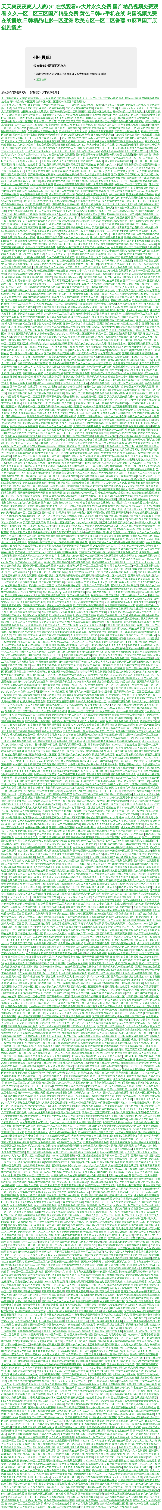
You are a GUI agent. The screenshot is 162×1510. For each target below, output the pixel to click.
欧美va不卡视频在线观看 (70, 1407)
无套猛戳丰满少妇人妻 (117, 602)
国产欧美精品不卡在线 (77, 373)
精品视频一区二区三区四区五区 (94, 688)
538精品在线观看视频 (22, 685)
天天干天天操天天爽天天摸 (58, 784)
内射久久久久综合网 (115, 416)
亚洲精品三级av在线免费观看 (113, 658)
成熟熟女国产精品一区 (51, 489)
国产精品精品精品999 (104, 1278)
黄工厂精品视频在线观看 (26, 731)
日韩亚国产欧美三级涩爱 (106, 1318)
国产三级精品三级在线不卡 (46, 1278)
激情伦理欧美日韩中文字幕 (107, 370)
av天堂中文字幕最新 (84, 847)
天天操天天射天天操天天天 (133, 108)
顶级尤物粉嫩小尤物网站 (140, 194)
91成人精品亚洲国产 (47, 549)
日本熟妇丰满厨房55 (101, 134)
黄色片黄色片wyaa (69, 502)
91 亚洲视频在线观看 (77, 1076)
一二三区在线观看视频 (22, 930)
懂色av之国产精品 (51, 731)
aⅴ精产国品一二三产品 (105, 1029)
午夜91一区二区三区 (29, 890)
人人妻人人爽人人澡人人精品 (141, 1152)
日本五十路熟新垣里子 (125, 830)
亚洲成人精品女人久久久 (88, 784)
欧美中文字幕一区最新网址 (54, 1241)
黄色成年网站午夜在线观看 (20, 791)
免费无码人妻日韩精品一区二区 (124, 1125)
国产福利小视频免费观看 (118, 1500)
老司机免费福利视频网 (88, 1106)
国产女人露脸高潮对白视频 (119, 459)
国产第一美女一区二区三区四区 (83, 267)
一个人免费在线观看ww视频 (124, 990)
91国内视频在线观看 (138, 284)
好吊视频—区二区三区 (17, 711)
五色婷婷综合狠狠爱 (101, 1192)
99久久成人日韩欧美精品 (68, 423)
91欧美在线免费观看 (135, 1281)
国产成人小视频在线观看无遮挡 (118, 572)
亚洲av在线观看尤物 (90, 1397)
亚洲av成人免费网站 (74, 376)
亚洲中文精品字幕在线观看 (69, 184)
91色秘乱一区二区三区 (69, 1410)
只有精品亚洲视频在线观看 (50, 595)
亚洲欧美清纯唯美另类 (50, 134)
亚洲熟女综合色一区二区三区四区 (55, 469)
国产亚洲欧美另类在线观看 (77, 545)
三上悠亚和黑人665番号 (41, 525)
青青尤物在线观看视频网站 (104, 1062)
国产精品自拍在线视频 (51, 582)
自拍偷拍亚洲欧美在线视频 (33, 1361)
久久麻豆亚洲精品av (47, 439)
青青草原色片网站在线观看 (117, 260)
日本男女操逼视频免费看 (95, 681)
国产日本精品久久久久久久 (127, 423)
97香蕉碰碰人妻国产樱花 (109, 781)
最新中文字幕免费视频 (22, 383)
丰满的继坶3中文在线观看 (56, 181)
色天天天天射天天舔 (126, 1052)
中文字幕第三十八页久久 (34, 1122)
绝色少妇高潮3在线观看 (138, 492)
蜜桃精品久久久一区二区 (130, 1420)
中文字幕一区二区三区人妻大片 (83, 1354)
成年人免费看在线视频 (14, 787)
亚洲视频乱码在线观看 (132, 453)
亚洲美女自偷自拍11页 (99, 549)
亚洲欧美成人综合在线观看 (133, 1470)
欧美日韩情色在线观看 (99, 559)
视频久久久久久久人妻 (49, 1371)
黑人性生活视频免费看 (37, 923)
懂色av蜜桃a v (76, 330)
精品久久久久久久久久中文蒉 (90, 343)
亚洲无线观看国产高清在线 (80, 164)
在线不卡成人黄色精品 (73, 234)
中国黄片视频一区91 (47, 234)
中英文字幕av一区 (131, 837)
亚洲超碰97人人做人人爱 (73, 131)
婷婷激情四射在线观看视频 (82, 1347)
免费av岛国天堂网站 (32, 1334)
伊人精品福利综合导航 (76, 134)
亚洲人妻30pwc (77, 529)
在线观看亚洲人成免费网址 (118, 555)
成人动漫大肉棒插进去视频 (35, 811)
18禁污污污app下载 (86, 353)
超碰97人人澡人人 (22, 366)
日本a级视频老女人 (23, 1480)
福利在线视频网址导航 (146, 204)
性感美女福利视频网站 (140, 254)
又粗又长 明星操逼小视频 (24, 966)
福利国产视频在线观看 (112, 1497)
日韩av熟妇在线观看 (142, 658)
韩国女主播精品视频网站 (29, 840)
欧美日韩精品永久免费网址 (107, 655)
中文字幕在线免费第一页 (34, 194)
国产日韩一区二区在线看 (111, 1026)
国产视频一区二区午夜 (59, 293)
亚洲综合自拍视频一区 (101, 287)
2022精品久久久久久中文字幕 (109, 545)
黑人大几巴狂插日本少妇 (101, 529)
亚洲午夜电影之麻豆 (147, 1086)
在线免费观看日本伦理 (17, 754)
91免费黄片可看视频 (104, 880)
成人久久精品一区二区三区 (108, 804)
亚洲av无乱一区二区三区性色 (131, 1159)
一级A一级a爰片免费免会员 (62, 1311)
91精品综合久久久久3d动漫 (105, 479)
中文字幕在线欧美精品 (146, 933)
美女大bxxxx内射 (34, 1069)
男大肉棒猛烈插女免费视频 (86, 996)
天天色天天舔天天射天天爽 (54, 622)
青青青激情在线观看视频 (26, 1139)
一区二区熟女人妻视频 (22, 307)
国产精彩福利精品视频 (54, 1139)
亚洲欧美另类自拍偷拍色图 (113, 535)
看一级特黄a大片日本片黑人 (128, 111)
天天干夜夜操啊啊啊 (74, 1188)
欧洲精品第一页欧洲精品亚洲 (138, 386)
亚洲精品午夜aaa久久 (53, 920)
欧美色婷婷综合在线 (29, 1331)
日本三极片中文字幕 (84, 903)
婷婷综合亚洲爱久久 (116, 519)
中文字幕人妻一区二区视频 (53, 453)
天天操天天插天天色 (39, 1275)
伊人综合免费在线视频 (78, 1016)
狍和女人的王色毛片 (137, 883)
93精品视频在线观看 (56, 330)
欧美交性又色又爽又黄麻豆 (119, 297)
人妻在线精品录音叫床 (136, 1245)
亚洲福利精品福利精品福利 (137, 353)
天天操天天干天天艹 (60, 1178)
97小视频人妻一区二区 (40, 191)
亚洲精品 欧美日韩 (15, 277)
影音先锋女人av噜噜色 (140, 645)
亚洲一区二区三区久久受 (39, 1261)
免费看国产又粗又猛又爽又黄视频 (131, 579)
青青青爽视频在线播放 (85, 293)
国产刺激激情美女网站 (27, 618)
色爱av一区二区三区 (100, 366)
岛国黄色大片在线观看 (90, 446)
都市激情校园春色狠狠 (56, 310)
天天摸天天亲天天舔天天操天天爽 (65, 1013)
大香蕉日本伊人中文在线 (49, 757)
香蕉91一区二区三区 (79, 1470)
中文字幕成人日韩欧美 (38, 953)
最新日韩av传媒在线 (137, 1503)
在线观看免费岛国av (16, 585)
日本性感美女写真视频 (111, 1347)
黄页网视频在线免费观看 (48, 376)
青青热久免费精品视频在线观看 (78, 930)
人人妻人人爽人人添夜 (91, 625)
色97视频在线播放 (100, 936)
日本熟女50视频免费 (98, 158)
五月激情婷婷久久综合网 (84, 310)
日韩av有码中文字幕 (127, 814)
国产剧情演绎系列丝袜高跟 (117, 1043)
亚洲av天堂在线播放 (79, 814)
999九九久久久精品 (23, 502)
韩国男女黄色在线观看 (30, 327)
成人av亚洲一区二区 (89, 1387)
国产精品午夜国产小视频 (21, 946)
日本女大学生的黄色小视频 (94, 174)
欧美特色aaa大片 (71, 463)
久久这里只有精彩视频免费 (96, 1444)
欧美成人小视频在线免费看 (70, 300)
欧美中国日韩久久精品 (69, 741)
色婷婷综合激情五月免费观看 (31, 903)
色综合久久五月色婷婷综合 (86, 1241)
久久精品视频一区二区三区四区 (136, 1139)
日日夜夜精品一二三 (45, 1003)
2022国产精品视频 (97, 608)
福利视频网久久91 (76, 691)
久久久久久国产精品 (31, 1470)
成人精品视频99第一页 (51, 940)
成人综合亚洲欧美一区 (61, 194)
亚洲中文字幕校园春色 (147, 767)
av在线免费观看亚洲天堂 (131, 1182)
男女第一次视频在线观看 (47, 274)
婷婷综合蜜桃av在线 (112, 151)
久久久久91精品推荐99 (61, 1039)
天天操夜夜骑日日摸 (76, 1417)
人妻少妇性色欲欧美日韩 (77, 791)
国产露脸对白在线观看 (117, 986)
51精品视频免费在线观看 (15, 867)
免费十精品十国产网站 (94, 1172)
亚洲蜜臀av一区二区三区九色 (33, 1175)
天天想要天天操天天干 (27, 161)
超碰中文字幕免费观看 (46, 141)
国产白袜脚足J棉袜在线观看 (90, 1430)
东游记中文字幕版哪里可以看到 (22, 436)
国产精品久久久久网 (103, 874)
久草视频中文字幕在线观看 (43, 131)
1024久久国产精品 (138, 221)
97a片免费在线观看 (30, 592)
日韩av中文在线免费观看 (60, 260)
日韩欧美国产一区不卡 (90, 161)
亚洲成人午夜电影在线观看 (101, 678)
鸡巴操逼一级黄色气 (96, 330)
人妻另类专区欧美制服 (54, 1102)
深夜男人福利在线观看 (61, 827)
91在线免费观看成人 (56, 638)
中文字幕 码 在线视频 (95, 1338)
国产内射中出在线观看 (37, 721)
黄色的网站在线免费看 (47, 864)
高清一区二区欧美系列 (119, 751)
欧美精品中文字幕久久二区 (62, 602)
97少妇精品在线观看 (12, 1493)
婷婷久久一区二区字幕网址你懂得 (39, 1460)
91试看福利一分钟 (120, 466)
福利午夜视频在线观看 (79, 360)
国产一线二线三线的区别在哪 (94, 390)
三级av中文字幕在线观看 (86, 482)
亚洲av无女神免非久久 (37, 1106)
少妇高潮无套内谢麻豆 (56, 124)
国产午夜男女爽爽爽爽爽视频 (36, 118)
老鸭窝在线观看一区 (67, 668)
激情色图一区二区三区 (44, 754)
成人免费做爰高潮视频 (146, 1195)
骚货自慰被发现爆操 (52, 887)
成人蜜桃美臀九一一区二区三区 (50, 1052)
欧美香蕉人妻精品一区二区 (16, 1447)
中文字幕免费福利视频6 (141, 187)
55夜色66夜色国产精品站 (83, 1102)
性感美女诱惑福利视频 (117, 1208)
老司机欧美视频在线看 (68, 585)
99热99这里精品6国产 (133, 479)
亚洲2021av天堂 (132, 323)
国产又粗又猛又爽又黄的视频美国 (88, 350)
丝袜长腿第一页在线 (46, 744)
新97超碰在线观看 (22, 320)
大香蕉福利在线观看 (74, 830)
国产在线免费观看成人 (123, 774)
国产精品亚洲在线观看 (86, 767)
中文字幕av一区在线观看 (74, 1096)
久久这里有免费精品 (12, 1178)
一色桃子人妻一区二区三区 (98, 1215)
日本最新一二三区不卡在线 (16, 380)
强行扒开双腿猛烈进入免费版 (28, 260)
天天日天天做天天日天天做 (138, 562)
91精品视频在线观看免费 (111, 1162)
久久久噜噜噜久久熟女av (107, 1069)
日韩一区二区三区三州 (138, 201)
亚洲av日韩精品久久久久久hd (130, 277)
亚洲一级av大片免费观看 (41, 1407)
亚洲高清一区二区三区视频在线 (51, 1225)
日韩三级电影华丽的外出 (72, 661)
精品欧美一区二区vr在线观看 (110, 575)
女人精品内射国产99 (76, 1072)
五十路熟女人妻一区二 (88, 257)
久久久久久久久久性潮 (62, 1122)
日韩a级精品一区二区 (105, 1212)
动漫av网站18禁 (111, 257)
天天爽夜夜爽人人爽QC (47, 138)
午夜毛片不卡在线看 (79, 1331)
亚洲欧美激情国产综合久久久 (118, 522)
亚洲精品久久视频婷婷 (35, 615)
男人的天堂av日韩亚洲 (112, 668)
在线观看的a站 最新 (26, 453)
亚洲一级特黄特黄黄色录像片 (105, 1321)
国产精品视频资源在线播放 (103, 1046)
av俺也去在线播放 (114, 105)
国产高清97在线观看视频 (82, 648)
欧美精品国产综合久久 (52, 360)
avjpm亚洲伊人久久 (28, 360)
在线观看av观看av (80, 622)
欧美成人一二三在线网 (66, 105)
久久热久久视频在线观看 (77, 1467)
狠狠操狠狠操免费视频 (66, 1238)
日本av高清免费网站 (47, 718)
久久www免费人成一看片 (48, 409)
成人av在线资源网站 (108, 827)
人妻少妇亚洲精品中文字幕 (91, 612)
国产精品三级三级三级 (146, 1473)
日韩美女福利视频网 (117, 801)
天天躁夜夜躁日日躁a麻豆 (33, 224)
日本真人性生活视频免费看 (60, 688)
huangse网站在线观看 (112, 1152)
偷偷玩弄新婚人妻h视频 (98, 532)
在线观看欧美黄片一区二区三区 (80, 264)
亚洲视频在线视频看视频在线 (141, 429)
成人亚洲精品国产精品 (122, 1086)
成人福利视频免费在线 (75, 1062)
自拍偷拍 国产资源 (66, 1493)
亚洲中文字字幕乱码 (25, 1046)
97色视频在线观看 (99, 383)
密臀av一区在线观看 (121, 960)
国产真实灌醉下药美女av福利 (49, 486)
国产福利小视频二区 (119, 350)
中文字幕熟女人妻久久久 (144, 695)
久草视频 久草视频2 (126, 787)
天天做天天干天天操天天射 (138, 1178)
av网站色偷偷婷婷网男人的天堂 (42, 207)
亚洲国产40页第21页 (136, 151)
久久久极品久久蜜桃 (56, 1069)
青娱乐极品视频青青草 (61, 363)
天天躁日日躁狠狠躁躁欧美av (23, 217)
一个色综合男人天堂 (26, 837)
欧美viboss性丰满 (136, 638)
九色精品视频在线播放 (44, 290)
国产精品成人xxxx (97, 376)
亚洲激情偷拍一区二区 (75, 936)
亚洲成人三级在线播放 (56, 893)
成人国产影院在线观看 (123, 1407)
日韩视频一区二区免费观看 (81, 400)
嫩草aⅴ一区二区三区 (24, 1125)
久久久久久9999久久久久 (24, 940)
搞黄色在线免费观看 (118, 1285)
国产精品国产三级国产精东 (88, 850)
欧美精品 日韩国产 (70, 718)
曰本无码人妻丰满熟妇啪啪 (144, 171)
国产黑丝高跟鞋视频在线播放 (127, 976)
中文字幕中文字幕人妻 (30, 1314)
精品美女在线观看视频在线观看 (126, 608)
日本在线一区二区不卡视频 (134, 114)
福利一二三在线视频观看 (98, 588)
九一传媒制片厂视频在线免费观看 (114, 409)
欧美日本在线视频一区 (99, 592)
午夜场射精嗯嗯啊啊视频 (68, 1145)
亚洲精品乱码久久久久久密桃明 (59, 161)
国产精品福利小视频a (24, 134)
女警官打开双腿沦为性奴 (70, 532)
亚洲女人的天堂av (51, 618)
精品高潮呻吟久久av (42, 1391)
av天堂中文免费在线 (86, 443)
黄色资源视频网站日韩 (71, 1463)
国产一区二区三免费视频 (70, 433)
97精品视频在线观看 (116, 1440)
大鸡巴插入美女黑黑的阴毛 (110, 910)
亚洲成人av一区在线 (140, 506)
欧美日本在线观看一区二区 (46, 983)
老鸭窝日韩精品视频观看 (142, 1009)
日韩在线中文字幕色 (139, 1258)
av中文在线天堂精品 (89, 1036)
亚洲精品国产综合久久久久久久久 (107, 645)
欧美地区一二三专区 (105, 108)
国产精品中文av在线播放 (29, 562)
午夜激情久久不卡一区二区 (113, 181)
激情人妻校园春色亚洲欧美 (51, 307)
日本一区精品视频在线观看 (20, 1371)
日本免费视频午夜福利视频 (43, 787)
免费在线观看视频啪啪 (147, 555)
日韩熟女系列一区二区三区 (103, 1450)
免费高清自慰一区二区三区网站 (72, 340)
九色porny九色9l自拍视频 (74, 479)
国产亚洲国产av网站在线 (53, 1115)
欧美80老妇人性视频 (39, 1490)
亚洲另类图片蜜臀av (95, 1304)
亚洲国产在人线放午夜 (111, 598)
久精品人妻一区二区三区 (127, 1205)
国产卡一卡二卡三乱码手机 (27, 1172)
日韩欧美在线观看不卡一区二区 (22, 181)
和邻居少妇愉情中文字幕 (29, 993)
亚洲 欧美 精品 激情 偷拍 (66, 171)
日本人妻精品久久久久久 (146, 748)
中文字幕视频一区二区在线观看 (128, 247)
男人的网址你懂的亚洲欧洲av (111, 506)
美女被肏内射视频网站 (32, 317)
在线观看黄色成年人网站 (21, 237)
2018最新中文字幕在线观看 (127, 502)
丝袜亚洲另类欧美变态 (112, 240)
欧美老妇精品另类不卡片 (77, 983)
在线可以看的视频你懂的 (130, 754)
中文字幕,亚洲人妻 (70, 439)
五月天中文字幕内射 (118, 1437)
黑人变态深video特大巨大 (82, 844)
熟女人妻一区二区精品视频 (72, 1182)
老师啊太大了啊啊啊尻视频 (121, 476)
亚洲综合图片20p (120, 274)
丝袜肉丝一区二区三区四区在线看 (24, 1503)
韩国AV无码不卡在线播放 (121, 708)
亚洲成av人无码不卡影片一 (109, 1483)
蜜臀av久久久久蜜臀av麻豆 (97, 1079)
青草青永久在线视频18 (74, 287)
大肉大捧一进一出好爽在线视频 (49, 572)
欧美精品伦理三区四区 (27, 187)
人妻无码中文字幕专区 (100, 138)
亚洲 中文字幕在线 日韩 (139, 393)
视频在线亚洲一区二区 (112, 310)
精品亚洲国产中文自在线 (83, 535)
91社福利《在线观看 (97, 1341)
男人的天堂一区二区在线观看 (128, 811)
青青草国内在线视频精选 (114, 244)
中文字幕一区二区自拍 (132, 1016)
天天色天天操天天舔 (55, 648)
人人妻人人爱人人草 (115, 1251)
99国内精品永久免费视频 (24, 426)
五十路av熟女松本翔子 (130, 303)
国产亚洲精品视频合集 (114, 1106)
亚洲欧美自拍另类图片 (14, 1149)
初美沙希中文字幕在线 (114, 403)
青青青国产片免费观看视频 (69, 380)
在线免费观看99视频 (64, 416)
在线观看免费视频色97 (98, 714)
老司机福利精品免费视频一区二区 (68, 645)
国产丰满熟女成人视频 (83, 658)
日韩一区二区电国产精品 (79, 436)
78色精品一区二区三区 (66, 708)
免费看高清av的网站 (52, 197)
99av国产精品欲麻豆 (23, 764)
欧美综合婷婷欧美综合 (39, 416)
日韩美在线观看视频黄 (139, 148)
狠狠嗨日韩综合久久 (18, 290)
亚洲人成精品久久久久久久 (78, 1119)
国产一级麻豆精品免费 (141, 489)
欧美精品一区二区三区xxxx (30, 552)
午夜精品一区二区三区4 (70, 247)
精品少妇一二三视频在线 (79, 393)
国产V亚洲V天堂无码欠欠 (125, 174)
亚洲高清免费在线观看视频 (117, 870)
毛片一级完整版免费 (97, 466)
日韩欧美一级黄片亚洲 (79, 512)
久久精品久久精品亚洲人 (58, 168)
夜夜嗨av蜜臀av (74, 582)
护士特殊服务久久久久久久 (96, 579)
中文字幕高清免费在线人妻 (120, 605)
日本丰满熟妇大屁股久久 (138, 844)
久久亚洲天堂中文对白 (38, 171)
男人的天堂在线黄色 (39, 1159)
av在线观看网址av (27, 419)
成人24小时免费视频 (138, 240)
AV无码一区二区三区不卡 (80, 333)
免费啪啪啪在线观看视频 (79, 575)
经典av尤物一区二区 (85, 492)
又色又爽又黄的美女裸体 (121, 396)
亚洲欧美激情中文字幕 (87, 1066)
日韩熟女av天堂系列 (42, 956)
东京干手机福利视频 (45, 1079)
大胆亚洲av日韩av (83, 1082)
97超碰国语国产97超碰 (93, 1195)
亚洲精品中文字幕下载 (115, 1487)
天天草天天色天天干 (69, 1079)
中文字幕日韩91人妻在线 (42, 433)
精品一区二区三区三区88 (106, 791)
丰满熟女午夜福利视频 (121, 439)
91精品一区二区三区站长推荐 (27, 1271)
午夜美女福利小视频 (36, 827)
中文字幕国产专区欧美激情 (86, 993)
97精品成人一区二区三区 (55, 1009)
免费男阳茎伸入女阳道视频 (136, 307)
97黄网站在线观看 (148, 864)
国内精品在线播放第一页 (19, 264)
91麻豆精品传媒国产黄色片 (113, 1102)
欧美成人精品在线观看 (53, 1212)
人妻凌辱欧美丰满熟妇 (68, 956)
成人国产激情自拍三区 (17, 323)
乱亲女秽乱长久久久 (130, 764)
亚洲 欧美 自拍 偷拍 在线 (22, 781)
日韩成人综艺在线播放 (35, 201)
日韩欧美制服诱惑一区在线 (97, 121)
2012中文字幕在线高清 (32, 1258)
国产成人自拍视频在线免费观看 (43, 1265)
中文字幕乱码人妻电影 (93, 214)
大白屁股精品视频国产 (99, 830)
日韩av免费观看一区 (51, 1029)
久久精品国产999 (123, 134)
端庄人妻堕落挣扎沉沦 (143, 1039)
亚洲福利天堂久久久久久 (15, 771)
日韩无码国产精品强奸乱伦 (94, 552)
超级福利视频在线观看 (27, 1009)
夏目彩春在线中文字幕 (88, 201)
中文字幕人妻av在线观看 (97, 1367)
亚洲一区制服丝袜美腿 (20, 678)
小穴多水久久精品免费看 (21, 1208)
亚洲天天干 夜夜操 (91, 171)
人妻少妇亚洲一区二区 (17, 1344)
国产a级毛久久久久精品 (62, 801)
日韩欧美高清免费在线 (14, 433)
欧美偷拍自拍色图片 (36, 1132)
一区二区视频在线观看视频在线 (98, 807)
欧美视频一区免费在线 (22, 469)
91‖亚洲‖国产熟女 (103, 1052)
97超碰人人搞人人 (146, 522)
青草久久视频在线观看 (126, 665)
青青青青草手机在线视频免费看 (97, 671)
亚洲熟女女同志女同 (45, 588)
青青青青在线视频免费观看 (22, 1115)
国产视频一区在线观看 (40, 174)
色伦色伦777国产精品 (13, 1152)
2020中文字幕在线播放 (95, 439)
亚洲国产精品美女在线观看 (20, 439)
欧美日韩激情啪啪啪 (129, 164)
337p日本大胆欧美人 (12, 860)
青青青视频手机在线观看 (26, 1291)
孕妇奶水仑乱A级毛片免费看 (92, 194)
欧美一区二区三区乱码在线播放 (22, 1082)
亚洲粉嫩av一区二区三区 (15, 1198)
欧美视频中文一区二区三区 (49, 1420)
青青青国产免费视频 (130, 227)
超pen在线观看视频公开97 (133, 1271)
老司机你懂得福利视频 (92, 950)
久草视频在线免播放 (16, 230)
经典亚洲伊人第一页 (143, 718)
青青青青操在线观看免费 (59, 1430)
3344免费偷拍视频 (74, 1089)
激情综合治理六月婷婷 (27, 814)
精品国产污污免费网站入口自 (107, 472)
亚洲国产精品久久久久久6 (39, 1043)
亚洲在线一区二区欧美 (136, 847)
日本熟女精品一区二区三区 (78, 618)
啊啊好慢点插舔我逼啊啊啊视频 (110, 512)
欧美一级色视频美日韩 (111, 1049)
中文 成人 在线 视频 (136, 817)
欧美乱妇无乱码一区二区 (19, 138)
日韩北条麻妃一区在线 (73, 141)
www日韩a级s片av (86, 827)
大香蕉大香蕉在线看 (97, 433)
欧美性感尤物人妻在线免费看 (116, 767)
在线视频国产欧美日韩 (51, 777)
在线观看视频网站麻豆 (124, 406)
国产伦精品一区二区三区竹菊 (122, 1003)
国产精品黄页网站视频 (103, 340)
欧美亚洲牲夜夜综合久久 (116, 1387)
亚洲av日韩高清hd (25, 250)
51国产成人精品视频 (71, 449)
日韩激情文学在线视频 (99, 1434)
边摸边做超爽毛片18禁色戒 (20, 270)
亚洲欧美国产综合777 (93, 463)
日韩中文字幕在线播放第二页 (129, 956)
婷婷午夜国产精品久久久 (140, 1162)
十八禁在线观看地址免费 (143, 512)
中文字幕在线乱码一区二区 (126, 158)
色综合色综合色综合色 (139, 545)
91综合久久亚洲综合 (139, 456)
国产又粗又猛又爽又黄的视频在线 (48, 230)
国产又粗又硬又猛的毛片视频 (56, 1066)
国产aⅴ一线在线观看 (47, 383)
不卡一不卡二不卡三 (45, 121)
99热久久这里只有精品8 (20, 463)
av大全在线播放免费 (21, 1205)
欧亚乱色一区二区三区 (129, 1185)
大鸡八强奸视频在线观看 (134, 1298)
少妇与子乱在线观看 (126, 963)
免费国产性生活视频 (134, 230)
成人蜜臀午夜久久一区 (102, 1072)
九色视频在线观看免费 (141, 1106)
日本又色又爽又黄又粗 (48, 1248)
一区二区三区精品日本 (96, 565)
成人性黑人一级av (32, 917)
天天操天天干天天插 (12, 1023)
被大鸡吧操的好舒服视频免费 (71, 542)
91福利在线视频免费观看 (73, 973)
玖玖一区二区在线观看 (40, 579)
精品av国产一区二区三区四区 (52, 250)
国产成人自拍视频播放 (94, 1175)
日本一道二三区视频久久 (61, 522)
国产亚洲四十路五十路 (99, 691)
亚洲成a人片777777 (52, 303)
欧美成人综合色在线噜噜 (65, 297)
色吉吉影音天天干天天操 (131, 1278)
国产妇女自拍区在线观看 (79, 108)
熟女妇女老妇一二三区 (102, 731)
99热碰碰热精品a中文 (129, 741)
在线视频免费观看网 (61, 343)
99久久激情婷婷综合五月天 (38, 221)
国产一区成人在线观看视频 (54, 1026)
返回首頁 (41, 79)
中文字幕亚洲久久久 (80, 999)
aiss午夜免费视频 (89, 668)
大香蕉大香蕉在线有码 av (82, 764)
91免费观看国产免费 (117, 695)
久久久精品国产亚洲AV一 (36, 346)
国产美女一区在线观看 (127, 131)
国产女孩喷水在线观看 (111, 443)
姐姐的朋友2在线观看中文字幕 (125, 1135)
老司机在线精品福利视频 (36, 297)
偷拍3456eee (137, 191)
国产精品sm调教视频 (113, 993)
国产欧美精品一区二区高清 (65, 111)
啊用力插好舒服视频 (60, 1033)
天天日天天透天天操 (63, 151)
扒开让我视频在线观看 (85, 168)
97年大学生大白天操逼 (49, 791)
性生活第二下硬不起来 (108, 1328)
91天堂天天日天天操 (16, 1357)
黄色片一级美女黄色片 (100, 207)
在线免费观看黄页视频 (14, 698)
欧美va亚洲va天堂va (74, 211)
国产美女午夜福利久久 (74, 1374)
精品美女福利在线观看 (61, 154)
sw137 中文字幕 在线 (130, 373)
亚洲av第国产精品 (136, 105)
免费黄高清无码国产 (49, 1046)
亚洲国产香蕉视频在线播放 (66, 811)
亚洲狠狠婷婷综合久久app (66, 1165)
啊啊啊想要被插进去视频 (60, 396)
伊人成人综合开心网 (36, 645)
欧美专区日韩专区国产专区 (16, 486)
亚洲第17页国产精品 (81, 124)
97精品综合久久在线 (39, 1288)
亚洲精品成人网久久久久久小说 (30, 555)
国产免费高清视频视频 (22, 158)
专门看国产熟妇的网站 (130, 1082)
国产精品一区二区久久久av (123, 1338)
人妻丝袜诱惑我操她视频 (144, 784)
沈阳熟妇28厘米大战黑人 (35, 111)
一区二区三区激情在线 (146, 565)
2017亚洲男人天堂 (68, 950)
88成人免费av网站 (11, 1401)
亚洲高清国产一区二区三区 (22, 1497)
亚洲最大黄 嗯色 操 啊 (126, 1222)
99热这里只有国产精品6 (28, 598)
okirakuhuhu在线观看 (137, 310)
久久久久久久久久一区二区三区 (94, 363)
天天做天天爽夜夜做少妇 (145, 1285)
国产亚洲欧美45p (136, 728)
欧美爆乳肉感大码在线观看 (127, 628)
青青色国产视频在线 (101, 1222)
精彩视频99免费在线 (108, 346)
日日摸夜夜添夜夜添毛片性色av (55, 148)
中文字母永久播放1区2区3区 (89, 1125)
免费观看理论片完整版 (125, 366)
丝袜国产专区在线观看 (75, 857)
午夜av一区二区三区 (111, 293)
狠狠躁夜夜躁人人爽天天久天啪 (114, 1099)
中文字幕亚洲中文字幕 (99, 141)
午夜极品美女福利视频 (129, 529)
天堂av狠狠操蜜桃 (15, 655)
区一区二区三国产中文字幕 (26, 303)
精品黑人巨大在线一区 (144, 612)
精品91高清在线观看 (84, 1033)
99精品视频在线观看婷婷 (138, 655)
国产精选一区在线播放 (67, 128)
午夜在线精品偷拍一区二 (70, 678)
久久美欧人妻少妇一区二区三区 (74, 880)
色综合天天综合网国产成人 (86, 1009)
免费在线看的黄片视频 (100, 131)
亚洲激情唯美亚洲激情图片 (113, 489)
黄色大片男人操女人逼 (31, 254)
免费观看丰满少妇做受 (114, 221)
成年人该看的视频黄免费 (51, 734)
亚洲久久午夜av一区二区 (79, 280)
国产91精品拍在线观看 (78, 197)
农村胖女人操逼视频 (111, 168)
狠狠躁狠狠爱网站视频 (84, 598)
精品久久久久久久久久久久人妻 (59, 217)
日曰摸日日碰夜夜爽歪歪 (97, 1059)
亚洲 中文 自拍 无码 (58, 459)
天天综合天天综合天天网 (74, 383)
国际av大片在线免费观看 (48, 264)
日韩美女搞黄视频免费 (83, 1056)
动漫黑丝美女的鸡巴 (105, 436)
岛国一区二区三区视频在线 (40, 247)
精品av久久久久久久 (134, 370)
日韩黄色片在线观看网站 (24, 545)
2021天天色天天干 (50, 1185)
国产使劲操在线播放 (127, 1072)
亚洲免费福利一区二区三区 (119, 446)
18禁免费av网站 (45, 1427)
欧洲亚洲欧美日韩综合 (130, 340)
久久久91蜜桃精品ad (113, 1275)
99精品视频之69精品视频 (113, 356)
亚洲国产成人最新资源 (126, 688)
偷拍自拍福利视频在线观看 (137, 840)
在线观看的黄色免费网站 (94, 1288)
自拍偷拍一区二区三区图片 (44, 1006)
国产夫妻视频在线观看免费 (59, 353)
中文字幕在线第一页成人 (19, 704)
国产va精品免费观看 (50, 211)
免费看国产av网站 (81, 1225)
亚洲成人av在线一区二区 (65, 1288)
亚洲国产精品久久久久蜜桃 (48, 267)
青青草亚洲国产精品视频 (22, 333)
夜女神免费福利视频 (58, 1109)
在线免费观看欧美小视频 (21, 880)
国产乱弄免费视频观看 (75, 114)
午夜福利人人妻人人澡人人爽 (127, 936)
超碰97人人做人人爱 (12, 1155)
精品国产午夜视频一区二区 (112, 615)
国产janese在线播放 (123, 1023)
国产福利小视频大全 (137, 1404)
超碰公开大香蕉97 (121, 300)
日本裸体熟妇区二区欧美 (82, 1162)
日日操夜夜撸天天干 (90, 877)
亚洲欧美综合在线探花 (93, 1507)
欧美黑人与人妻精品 (79, 307)
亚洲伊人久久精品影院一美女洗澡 (103, 509)
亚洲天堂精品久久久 (66, 1357)
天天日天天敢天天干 (56, 254)
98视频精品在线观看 (120, 154)
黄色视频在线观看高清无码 (22, 227)
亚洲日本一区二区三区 (94, 1238)
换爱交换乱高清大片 (79, 874)
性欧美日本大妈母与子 (127, 1218)
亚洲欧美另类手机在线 (68, 525)
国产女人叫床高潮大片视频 (130, 287)
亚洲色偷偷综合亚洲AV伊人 (25, 506)
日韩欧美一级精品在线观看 (27, 168)
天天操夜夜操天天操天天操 (143, 482)
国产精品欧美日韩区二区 (31, 794)
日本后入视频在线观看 (85, 1503)
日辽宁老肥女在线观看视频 (88, 605)
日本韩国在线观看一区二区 (97, 277)
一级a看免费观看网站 (144, 128)
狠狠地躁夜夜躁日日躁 (139, 360)
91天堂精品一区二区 (31, 1500)
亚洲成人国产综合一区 (40, 1238)
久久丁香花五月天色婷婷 (61, 257)
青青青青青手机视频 (23, 857)
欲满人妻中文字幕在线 (32, 701)
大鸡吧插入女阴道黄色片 (143, 1129)
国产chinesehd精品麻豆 (52, 691)
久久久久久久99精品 (148, 532)
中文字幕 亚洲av (45, 927)
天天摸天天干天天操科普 (50, 1404)
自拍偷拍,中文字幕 (77, 963)
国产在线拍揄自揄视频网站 (128, 121)
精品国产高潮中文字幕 (104, 1225)
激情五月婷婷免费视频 (47, 685)
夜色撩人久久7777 (107, 164)
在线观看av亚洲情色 (128, 618)
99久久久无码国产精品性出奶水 (25, 1308)
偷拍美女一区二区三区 (20, 121)
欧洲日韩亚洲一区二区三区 (83, 840)
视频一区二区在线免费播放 (85, 250)
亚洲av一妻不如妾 (86, 346)
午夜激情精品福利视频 (86, 1129)
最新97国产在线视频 (50, 830)
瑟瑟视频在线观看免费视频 (91, 632)
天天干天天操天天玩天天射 (75, 897)
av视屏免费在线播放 (92, 105)
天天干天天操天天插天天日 (117, 204)
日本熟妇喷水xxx (117, 343)
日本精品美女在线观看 (25, 164)
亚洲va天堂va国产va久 (19, 274)
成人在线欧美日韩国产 (39, 277)
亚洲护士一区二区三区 (51, 227)
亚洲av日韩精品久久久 (35, 343)
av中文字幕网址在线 (69, 824)
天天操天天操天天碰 (61, 177)
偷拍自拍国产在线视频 (79, 486)
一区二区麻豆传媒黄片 (41, 1357)
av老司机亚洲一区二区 (119, 1195)
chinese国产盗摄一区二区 (88, 1473)
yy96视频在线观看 (20, 668)
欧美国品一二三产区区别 (105, 595)
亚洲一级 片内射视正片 (23, 1222)
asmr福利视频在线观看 (97, 274)
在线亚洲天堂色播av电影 (124, 552)
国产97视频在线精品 (12, 1265)
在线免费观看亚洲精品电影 (109, 393)
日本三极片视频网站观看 (31, 293)
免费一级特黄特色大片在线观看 (57, 966)
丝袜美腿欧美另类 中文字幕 (22, 1135)
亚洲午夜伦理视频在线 (59, 1092)
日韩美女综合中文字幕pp (44, 472)
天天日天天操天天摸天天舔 (32, 854)
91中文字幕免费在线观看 (143, 400)
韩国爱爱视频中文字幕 (93, 797)
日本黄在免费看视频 (135, 1076)
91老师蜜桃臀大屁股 (87, 313)
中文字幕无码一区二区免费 (84, 413)
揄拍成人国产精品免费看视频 (106, 237)
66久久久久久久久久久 (76, 237)
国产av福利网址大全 (134, 900)
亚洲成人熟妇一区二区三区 (69, 641)
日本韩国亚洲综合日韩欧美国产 (114, 907)
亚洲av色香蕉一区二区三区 (112, 400)
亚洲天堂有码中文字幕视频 (56, 728)
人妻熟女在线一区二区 (49, 1341)
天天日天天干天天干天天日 (88, 224)
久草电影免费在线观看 (114, 1009)
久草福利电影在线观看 (82, 254)
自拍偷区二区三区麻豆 (25, 456)
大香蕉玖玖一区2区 (74, 1341)
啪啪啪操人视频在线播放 (65, 1168)
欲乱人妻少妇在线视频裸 (53, 1483)
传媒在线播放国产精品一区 (52, 781)
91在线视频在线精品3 (66, 174)
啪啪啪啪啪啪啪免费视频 (135, 1062)
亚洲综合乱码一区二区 (74, 685)
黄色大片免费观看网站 (40, 340)
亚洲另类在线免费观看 (93, 191)
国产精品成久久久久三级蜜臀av (32, 714)
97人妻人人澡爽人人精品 (19, 141)
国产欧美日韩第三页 (47, 158)
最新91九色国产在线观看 (127, 559)
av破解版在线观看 (65, 632)
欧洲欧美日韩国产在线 (96, 943)
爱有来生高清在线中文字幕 (142, 698)
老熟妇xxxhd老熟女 (33, 482)
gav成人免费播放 (69, 214)
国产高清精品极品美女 (100, 927)
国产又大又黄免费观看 (115, 1092)
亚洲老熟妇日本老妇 (108, 1298)
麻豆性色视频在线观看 (47, 1480)
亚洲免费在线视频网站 (58, 482)
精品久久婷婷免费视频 (40, 1145)
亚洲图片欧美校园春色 (51, 108)
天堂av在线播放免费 (119, 1175)
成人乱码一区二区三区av (125, 661)
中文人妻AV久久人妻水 (114, 482)
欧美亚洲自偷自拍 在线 (36, 177)
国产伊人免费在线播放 (37, 1387)
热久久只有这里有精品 (126, 1188)
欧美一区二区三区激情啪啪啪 (142, 264)
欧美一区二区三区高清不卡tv (98, 1112)
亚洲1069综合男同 (91, 1261)
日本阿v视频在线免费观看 (87, 698)
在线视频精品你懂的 (145, 1397)
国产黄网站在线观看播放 (55, 187)
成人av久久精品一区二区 (101, 1228)
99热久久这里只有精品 (23, 413)
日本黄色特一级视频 (55, 370)
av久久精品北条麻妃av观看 (45, 804)
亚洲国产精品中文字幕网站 (54, 635)
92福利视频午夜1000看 (54, 874)
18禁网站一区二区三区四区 (111, 254)
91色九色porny (145, 671)
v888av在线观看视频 (41, 184)
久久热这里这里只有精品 (84, 635)
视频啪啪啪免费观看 (65, 748)
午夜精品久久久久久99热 (15, 804)
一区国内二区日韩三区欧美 (78, 910)
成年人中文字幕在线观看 (42, 1182)
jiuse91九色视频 (47, 386)
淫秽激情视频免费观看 (37, 797)
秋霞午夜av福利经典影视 (29, 280)
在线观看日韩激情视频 (64, 1159)
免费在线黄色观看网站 (88, 260)
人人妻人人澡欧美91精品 (135, 1344)
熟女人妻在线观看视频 (114, 250)
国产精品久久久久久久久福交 (74, 754)
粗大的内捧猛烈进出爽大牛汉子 (64, 1215)
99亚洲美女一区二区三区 (70, 1023)
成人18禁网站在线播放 (74, 138)
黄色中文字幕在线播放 (25, 108)
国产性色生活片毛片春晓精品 (110, 1334)
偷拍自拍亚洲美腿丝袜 (14, 801)
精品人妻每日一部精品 (79, 1334)
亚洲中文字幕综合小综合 (97, 423)
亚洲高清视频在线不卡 (35, 403)
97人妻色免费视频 (96, 953)
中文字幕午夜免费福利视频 (64, 854)
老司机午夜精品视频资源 (100, 787)
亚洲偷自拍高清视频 (21, 376)
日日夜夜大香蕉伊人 (98, 300)
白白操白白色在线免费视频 (143, 519)
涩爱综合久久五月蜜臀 (73, 990)
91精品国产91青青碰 (145, 376)
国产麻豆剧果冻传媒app (60, 695)
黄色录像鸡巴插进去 (116, 1361)
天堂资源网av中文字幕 (75, 1371)
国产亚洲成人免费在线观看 (133, 124)
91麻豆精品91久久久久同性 (56, 1082)
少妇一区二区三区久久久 (134, 1351)
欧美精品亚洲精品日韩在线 (136, 197)
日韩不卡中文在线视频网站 (132, 499)
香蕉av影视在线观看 (114, 728)
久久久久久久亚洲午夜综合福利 (49, 711)
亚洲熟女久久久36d (89, 244)
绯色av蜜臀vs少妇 (44, 632)
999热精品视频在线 (86, 469)
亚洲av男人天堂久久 (47, 479)
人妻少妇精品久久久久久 (51, 333)
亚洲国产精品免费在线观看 (21, 148)
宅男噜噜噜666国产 (110, 313)
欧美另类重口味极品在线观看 (109, 360)
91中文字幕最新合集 (72, 704)
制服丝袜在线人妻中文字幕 (78, 409)
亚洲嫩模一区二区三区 (40, 542)
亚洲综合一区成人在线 (105, 999)
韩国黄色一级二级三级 (98, 118)
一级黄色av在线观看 (16, 1006)
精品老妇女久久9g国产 (74, 207)
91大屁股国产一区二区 (73, 158)
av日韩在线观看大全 (139, 403)
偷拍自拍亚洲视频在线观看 (46, 738)
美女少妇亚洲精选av (130, 999)
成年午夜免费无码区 (134, 930)
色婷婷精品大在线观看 (109, 648)
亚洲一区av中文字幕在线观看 (79, 323)
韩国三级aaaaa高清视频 (70, 509)
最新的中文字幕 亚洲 (69, 665)
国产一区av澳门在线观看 (24, 386)
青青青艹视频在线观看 (20, 393)
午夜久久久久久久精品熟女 (64, 860)
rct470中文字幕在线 (35, 257)
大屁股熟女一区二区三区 (116, 1039)
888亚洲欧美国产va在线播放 (52, 270)
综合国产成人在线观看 (125, 1079)
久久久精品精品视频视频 (111, 177)
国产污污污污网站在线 (14, 569)
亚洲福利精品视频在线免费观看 (43, 287)
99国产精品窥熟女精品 (61, 870)
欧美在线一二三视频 (99, 628)
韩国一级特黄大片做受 (106, 453)
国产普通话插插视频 (89, 1275)
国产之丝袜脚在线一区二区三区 (19, 535)
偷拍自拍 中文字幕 (30, 1473)
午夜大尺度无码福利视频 (99, 184)
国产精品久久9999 (133, 903)
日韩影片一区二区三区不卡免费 (56, 443)
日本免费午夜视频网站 (143, 602)
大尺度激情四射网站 (21, 588)
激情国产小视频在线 (65, 519)
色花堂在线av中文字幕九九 (33, 154)
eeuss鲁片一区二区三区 (25, 1241)
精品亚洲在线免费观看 (25, 337)
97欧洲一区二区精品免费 (116, 1261)
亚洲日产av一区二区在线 (51, 400)
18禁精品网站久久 (49, 214)
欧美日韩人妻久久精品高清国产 (30, 681)
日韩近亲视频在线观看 (123, 234)
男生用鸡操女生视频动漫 (24, 240)
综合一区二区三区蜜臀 (32, 396)
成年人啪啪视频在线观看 (63, 1132)
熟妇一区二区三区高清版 (39, 519)
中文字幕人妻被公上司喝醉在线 (22, 963)
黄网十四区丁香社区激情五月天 (35, 748)
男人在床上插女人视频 (78, 1420)
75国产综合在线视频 (114, 284)
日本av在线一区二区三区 (68, 406)
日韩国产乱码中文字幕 (80, 539)
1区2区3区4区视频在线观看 (138, 1056)
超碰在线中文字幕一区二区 (122, 214)
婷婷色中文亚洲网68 (133, 1069)
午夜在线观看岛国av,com (84, 187)
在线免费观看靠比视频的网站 (104, 1255)
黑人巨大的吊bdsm (114, 854)
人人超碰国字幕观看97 (102, 857)
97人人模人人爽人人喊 (83, 883)
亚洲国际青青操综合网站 (34, 496)
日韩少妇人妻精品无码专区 (46, 323)
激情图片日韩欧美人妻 (51, 1457)
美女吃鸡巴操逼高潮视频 (126, 757)
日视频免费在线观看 (103, 754)
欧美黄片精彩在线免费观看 (30, 1215)
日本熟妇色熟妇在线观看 (102, 499)
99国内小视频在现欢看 (56, 993)
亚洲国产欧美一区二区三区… (68, 714)
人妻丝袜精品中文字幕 (49, 1222)
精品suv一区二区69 (138, 250)
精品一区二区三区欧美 (104, 1470)
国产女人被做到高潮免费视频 (103, 386)
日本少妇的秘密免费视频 (144, 913)
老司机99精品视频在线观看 (107, 970)
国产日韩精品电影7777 (125, 211)
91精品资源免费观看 (80, 1052)
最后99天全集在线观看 (49, 1188)
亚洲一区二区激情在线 (32, 883)
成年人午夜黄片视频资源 (130, 711)
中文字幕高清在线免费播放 (143, 1251)
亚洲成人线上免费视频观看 (93, 1149)
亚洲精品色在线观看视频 (127, 1294)
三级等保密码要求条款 (78, 227)
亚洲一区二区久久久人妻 (106, 307)
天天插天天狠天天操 (92, 854)
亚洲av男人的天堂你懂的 (22, 499)
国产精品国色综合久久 (83, 1026)
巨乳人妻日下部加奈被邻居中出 (106, 569)
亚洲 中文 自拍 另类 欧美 (15, 184)
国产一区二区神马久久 (17, 572)
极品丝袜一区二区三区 (41, 585)
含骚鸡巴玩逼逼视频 (141, 588)
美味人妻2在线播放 (111, 1066)
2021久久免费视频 (22, 144)
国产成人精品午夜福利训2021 (134, 724)
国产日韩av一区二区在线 (79, 456)
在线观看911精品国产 (77, 1218)
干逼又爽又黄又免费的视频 (140, 1049)
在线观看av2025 (124, 1377)
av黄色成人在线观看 (139, 516)
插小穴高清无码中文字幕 (53, 337)
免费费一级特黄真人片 (49, 857)
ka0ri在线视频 (109, 1036)
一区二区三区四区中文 (37, 151)
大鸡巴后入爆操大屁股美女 (77, 804)
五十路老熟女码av (64, 221)
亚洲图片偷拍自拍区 (23, 234)
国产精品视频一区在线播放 (96, 111)
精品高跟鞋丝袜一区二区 (128, 897)
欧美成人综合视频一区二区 (91, 701)
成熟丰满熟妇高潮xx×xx (81, 1328)
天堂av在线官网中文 (103, 327)
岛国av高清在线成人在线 (139, 419)
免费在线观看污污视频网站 (113, 337)
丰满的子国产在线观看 (130, 1480)
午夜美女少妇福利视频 (102, 1371)
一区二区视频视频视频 (40, 1149)
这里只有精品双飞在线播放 (38, 1059)
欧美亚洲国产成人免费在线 (120, 625)
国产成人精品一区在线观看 (128, 834)
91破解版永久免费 (33, 373)
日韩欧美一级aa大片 (131, 685)
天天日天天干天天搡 (26, 980)
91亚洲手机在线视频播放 (134, 641)
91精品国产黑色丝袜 (126, 327)
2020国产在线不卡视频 (84, 181)
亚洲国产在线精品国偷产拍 (54, 1497)
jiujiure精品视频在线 (133, 486)
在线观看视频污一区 (122, 738)
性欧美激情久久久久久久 (87, 1258)
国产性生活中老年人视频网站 (30, 671)
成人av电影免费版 (126, 671)
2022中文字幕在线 (104, 711)
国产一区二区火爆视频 (144, 1175)
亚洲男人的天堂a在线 (33, 970)
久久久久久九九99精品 (87, 429)
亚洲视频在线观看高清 (118, 128)
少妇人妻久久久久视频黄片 (20, 910)
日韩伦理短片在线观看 (112, 1384)
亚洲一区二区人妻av (60, 903)
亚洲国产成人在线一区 (130, 317)
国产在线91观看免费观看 (140, 1301)
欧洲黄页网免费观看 (26, 582)
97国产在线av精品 (49, 1434)
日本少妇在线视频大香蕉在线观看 (37, 509)
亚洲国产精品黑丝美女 (87, 148)
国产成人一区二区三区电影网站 (55, 1125)
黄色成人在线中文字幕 (49, 1467)
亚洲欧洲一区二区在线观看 (38, 565)
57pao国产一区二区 (55, 1334)
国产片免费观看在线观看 (68, 1338)
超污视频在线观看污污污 (127, 380)
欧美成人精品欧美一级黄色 (122, 1089)
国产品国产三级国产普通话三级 (91, 794)
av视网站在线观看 (59, 658)
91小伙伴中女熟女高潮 (51, 1321)
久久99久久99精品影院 (88, 522)
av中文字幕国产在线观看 (127, 1198)
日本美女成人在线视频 (14, 105)
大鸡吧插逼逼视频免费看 (87, 426)
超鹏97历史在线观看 (92, 128)
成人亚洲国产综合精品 (125, 363)
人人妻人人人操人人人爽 (143, 1440)
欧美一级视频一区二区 (20, 409)
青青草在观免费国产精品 (72, 1205)
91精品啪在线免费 (30, 197)
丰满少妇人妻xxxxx (78, 1192)
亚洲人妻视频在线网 (63, 346)
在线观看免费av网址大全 (112, 469)
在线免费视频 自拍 (126, 857)
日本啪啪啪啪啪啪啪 (18, 956)
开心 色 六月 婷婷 (114, 817)
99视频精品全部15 (96, 1463)
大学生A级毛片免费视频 (123, 433)
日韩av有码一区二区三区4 (98, 449)
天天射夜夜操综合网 (89, 1311)
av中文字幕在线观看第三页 (102, 724)
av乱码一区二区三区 (127, 777)
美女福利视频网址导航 (73, 1434)
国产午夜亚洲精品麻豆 (17, 300)
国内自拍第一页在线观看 (45, 449)
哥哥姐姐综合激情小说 (40, 105)
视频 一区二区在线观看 (139, 993)
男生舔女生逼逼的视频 (59, 605)
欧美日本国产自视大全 (29, 1049)
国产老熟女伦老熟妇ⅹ (128, 980)
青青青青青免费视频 (52, 1291)
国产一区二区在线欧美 (78, 887)
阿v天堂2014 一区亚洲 (22, 761)
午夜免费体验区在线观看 (113, 187)
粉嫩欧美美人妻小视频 (120, 376)
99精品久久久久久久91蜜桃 (52, 413)
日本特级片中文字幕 (60, 615)
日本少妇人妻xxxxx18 (97, 1407)
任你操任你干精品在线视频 (20, 400)
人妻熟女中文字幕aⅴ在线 (95, 585)
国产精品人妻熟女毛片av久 (128, 141)
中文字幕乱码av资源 (109, 353)
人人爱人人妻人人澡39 (46, 366)
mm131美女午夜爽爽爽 (44, 665)
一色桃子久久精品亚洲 (125, 1367)
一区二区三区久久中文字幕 (50, 516)
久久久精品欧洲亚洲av (61, 201)
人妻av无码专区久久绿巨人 (131, 290)
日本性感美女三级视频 (25, 214)
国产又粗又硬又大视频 (46, 990)
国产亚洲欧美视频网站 (133, 1457)
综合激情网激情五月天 (129, 678)
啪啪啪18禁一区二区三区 (63, 244)
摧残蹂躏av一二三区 (112, 429)
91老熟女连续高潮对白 (110, 1245)
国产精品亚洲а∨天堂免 (73, 549)
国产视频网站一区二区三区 (52, 350)
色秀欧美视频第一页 (89, 496)
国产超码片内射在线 (42, 559)
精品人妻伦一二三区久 (94, 718)
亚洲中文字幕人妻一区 (128, 1096)
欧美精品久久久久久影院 (29, 1281)
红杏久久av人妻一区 (92, 297)
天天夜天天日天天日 (133, 333)
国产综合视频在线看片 (132, 1046)
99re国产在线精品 (42, 380)
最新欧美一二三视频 (47, 284)
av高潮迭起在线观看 (74, 592)
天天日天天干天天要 (69, 121)
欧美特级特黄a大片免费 (94, 820)
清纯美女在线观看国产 (66, 771)
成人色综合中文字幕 (113, 201)
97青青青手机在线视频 (125, 592)
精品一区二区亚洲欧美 (108, 333)
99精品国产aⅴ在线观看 (41, 128)
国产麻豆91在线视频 (76, 1294)
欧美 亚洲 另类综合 (135, 804)
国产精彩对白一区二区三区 (129, 691)
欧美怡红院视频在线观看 (111, 1324)
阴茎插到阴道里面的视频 (60, 701)
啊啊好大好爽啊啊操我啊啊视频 (65, 1367)
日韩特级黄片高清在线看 (65, 204)
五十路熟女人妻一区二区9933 (26, 353)
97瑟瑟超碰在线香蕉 (129, 436)
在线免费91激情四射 (12, 751)
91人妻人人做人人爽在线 (143, 337)
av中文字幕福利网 (54, 327)
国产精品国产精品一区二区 (16, 936)
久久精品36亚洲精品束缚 (31, 459)
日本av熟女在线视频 (12, 207)
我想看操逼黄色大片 (44, 532)
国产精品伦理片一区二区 (73, 744)
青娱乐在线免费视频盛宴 (42, 569)
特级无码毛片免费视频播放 (89, 695)
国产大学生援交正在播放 (26, 920)
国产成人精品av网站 (34, 1109)
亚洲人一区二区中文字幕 (31, 996)
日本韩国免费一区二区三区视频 (57, 240)
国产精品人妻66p (52, 592)
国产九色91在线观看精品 (78, 1029)
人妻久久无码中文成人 (115, 171)
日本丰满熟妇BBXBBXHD (19, 595)
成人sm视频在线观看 (43, 668)
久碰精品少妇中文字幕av (88, 1092)
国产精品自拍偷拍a (125, 138)
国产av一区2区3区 (33, 648)
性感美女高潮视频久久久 (106, 197)
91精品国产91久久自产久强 (118, 877)
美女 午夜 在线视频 (60, 555)
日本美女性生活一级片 (75, 731)
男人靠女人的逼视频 (19, 999)
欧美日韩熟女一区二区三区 (74, 472)
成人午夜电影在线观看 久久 (118, 270)
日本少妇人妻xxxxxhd (88, 151)
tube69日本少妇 (26, 1248)
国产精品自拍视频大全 (25, 960)
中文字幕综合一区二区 (25, 986)
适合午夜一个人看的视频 (65, 797)
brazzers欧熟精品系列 (32, 625)
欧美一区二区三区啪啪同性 (70, 608)
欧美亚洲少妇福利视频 (54, 1331)
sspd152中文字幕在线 (92, 1440)
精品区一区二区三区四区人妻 (86, 459)
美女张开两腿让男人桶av (93, 651)
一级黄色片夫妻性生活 (93, 708)
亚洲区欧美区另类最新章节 (51, 764)
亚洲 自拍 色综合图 (73, 274)
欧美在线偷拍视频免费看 (107, 486)
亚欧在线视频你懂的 (18, 665)
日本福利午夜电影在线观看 (137, 920)
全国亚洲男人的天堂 (135, 509)
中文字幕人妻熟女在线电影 (95, 502)
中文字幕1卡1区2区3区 (136, 1331)
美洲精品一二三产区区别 (108, 230)
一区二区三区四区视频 (113, 148)
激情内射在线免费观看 (41, 608)
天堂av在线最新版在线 (79, 1212)
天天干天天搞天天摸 (26, 114)
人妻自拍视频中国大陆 (27, 1301)
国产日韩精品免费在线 (65, 476)
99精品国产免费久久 (41, 771)
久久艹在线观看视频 (76, 917)
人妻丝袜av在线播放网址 (34, 244)
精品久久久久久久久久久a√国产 (35, 641)
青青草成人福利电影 (89, 923)
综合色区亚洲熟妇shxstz (98, 380)
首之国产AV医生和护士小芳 (84, 572)
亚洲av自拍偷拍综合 (26, 830)
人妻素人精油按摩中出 (121, 330)
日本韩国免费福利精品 (17, 1278)
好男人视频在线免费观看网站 (17, 516)
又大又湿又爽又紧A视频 (60, 429)
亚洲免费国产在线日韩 (49, 237)
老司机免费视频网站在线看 (119, 224)
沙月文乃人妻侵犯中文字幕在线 (124, 463)
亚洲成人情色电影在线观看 (16, 741)
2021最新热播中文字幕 (25, 635)
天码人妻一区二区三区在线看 (127, 383)
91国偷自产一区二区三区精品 (131, 184)
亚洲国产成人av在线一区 (73, 499)
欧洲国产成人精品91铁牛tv (117, 1122)
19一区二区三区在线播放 (28, 124)
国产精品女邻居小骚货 (14, 174)
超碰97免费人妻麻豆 (79, 317)
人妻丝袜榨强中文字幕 (133, 346)
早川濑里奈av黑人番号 (64, 1275)
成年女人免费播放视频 (92, 721)
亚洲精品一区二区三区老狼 (20, 1467)
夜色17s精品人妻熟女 (22, 744)
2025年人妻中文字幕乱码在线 (98, 144)
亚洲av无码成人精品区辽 (26, 1298)
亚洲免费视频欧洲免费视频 (134, 1029)
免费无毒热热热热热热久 (69, 1235)
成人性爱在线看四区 (94, 1410)
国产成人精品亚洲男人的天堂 (102, 641)
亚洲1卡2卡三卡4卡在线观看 (139, 1109)
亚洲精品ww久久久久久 (22, 718)
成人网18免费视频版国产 (58, 850)
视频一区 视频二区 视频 (51, 575)
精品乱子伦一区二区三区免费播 (35, 406)
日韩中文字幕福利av (78, 1198)
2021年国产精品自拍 (18, 900)
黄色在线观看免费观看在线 (25, 612)
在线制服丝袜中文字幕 (14, 1089)
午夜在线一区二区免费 (35, 658)
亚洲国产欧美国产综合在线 (99, 290)
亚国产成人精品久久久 (97, 247)
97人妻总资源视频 (91, 204)
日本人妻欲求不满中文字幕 (117, 496)
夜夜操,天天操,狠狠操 (61, 492)
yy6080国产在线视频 (87, 240)
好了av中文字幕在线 (105, 1139)
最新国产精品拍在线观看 (90, 801)
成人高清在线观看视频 (70, 943)
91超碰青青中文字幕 (50, 114)
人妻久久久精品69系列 (59, 1129)
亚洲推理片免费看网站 (140, 343)
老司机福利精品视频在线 (63, 496)
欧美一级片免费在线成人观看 (122, 721)
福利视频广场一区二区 (69, 1142)
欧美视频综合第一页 (110, 1109)
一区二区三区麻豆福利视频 (38, 1235)
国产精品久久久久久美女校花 (23, 874)
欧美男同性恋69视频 (87, 1301)
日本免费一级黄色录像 (47, 463)
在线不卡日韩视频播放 (56, 562)
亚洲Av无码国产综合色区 (103, 114)
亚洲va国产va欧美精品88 (104, 373)
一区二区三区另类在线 (136, 168)
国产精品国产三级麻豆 (136, 293)
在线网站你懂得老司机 (114, 1258)
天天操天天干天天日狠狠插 (64, 820)
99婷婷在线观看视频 (132, 257)
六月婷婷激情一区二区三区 (103, 685)
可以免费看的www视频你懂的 (58, 612)
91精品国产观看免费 (119, 701)
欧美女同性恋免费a (20, 532)
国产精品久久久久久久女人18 (57, 1301)
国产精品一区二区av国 (107, 920)
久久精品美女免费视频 (98, 1013)
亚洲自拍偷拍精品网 (122, 1115)
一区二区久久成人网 (58, 970)
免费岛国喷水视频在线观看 (137, 973)
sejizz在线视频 (120, 118)
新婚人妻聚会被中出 (18, 1099)
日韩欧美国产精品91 (34, 605)
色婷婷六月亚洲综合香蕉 (97, 406)
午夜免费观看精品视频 (46, 144)
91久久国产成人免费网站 (24, 622)
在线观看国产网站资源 (114, 426)
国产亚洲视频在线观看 (25, 489)
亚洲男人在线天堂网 (118, 191)
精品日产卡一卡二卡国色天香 (129, 714)
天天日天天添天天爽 (29, 887)
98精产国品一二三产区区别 (87, 555)
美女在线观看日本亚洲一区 (22, 211)
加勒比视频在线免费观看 (123, 1401)
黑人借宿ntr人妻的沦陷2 (97, 1235)
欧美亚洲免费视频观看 (17, 449)
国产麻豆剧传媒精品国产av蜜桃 (128, 1308)
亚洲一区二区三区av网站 (111, 638)
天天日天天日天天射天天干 (73, 1381)
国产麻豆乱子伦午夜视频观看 (91, 154)
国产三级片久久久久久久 (68, 320)
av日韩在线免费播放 (65, 446)
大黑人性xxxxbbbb (70, 284)
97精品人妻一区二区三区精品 (68, 751)
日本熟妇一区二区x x (126, 207)
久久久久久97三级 (100, 864)
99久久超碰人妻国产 (99, 757)
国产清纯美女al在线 (149, 857)
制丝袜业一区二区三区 (51, 456)
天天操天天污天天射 (21, 1003)
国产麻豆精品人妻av (93, 1003)
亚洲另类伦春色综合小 (109, 323)
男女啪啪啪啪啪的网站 (73, 761)
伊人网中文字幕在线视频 (118, 161)
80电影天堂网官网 (54, 280)
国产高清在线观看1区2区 (111, 1033)
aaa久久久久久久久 (33, 638)
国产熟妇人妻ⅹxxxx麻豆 (143, 244)
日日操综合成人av (70, 144)
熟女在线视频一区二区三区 (27, 370)
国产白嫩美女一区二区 (55, 506)
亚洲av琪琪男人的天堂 (88, 221)
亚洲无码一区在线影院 (99, 761)
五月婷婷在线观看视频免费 (126, 704)
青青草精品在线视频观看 (79, 837)
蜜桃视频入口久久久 (105, 124)
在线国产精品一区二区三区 (137, 313)
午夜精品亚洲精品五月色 (67, 277)
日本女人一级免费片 (55, 933)
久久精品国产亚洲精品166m (81, 489)
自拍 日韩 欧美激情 (48, 499)
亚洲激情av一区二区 (31, 844)
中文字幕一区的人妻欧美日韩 (47, 900)
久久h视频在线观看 (66, 1043)
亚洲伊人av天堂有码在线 (124, 585)
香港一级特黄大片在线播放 (128, 761)
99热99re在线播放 (138, 615)
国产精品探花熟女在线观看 (49, 393)
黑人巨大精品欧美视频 (78, 327)
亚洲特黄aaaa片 (92, 1487)
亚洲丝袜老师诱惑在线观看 (70, 559)
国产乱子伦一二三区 (103, 814)
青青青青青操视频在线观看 (54, 419)
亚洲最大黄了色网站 (98, 774)
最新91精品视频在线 (22, 757)
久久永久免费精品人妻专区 (69, 118)
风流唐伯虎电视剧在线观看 (16, 267)
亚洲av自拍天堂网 (25, 284)
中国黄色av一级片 (133, 648)
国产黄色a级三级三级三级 (19, 864)
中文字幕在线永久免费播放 (96, 1168)
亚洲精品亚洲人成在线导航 (38, 423)
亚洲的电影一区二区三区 (57, 598)
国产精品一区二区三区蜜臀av (87, 986)
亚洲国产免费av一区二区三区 (29, 1129)
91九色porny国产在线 (99, 734)
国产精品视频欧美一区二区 (82, 1049)
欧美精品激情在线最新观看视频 (136, 1225)
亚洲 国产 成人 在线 (26, 443)
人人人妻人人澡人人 (99, 661)
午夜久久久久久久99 (139, 416)
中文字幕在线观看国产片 (34, 356)
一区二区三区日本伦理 (35, 1039)
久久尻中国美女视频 (42, 300)
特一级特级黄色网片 (29, 1016)
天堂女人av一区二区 (121, 565)
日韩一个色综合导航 (58, 1245)
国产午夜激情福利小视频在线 (39, 976)
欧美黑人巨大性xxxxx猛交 (82, 337)
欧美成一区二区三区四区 (92, 217)
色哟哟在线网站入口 (52, 1076)
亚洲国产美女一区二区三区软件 (25, 330)
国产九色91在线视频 (137, 668)
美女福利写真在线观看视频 (72, 569)
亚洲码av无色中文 (55, 1271)
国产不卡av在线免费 (134, 280)
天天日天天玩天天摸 (31, 310)
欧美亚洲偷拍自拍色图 (97, 704)
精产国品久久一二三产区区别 (61, 625)
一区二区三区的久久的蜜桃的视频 (90, 960)
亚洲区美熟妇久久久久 (101, 963)
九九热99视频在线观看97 (138, 622)
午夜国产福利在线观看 (96, 738)
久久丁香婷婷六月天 (52, 1016)
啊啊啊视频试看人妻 (85, 177)
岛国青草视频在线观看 (111, 419)
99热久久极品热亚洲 (118, 217)
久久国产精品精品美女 (32, 602)
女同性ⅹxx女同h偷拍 (124, 1374)
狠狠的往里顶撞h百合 (133, 940)
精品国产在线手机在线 (122, 320)
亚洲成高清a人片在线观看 (21, 575)
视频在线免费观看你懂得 (144, 181)
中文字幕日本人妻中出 (61, 403)
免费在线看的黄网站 (127, 144)
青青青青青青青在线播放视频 (68, 953)
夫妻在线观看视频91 (26, 1328)
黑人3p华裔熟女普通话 (46, 1096)
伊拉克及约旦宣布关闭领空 (33, 1437)
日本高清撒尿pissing (114, 698)
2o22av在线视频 (26, 973)
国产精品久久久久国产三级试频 (80, 946)
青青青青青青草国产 (81, 453)
